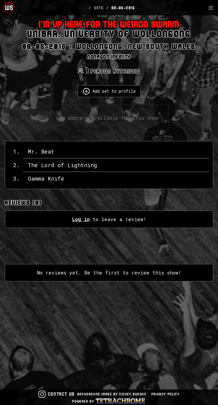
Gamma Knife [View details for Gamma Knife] (46, 178)
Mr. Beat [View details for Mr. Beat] (41, 151)
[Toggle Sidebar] (211, 8)
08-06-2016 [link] (123, 8)
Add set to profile (109, 91)
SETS (99, 8)
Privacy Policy (165, 394)
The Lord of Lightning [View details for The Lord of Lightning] (62, 165)
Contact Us (61, 394)
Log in (81, 219)
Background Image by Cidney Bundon (112, 394)
